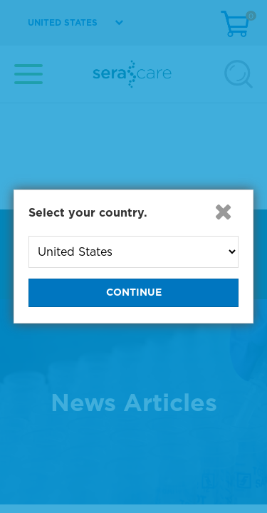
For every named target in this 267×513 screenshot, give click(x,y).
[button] (222, 211)
